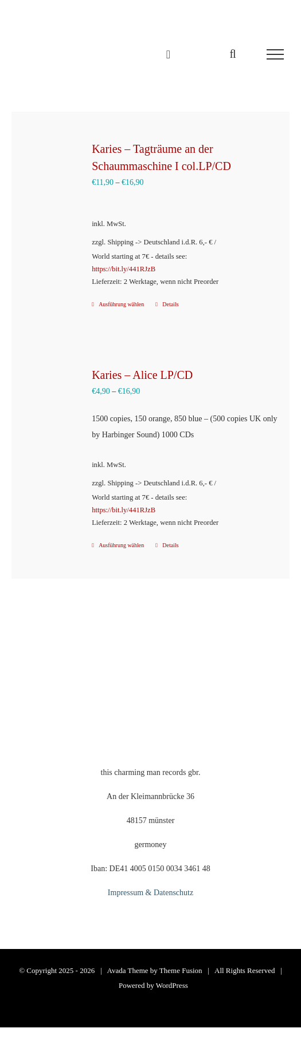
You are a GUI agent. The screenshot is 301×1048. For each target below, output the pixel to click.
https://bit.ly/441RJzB (123, 269)
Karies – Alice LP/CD (142, 375)
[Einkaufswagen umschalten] (168, 54)
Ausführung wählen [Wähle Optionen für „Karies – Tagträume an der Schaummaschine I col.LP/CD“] (121, 304)
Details (170, 304)
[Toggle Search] (232, 54)
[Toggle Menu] (275, 54)
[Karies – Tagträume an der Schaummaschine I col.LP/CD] (52, 169)
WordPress (172, 985)
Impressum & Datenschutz (150, 892)
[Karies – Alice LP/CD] (52, 395)
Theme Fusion (180, 970)
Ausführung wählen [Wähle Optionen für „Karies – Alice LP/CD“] (121, 545)
